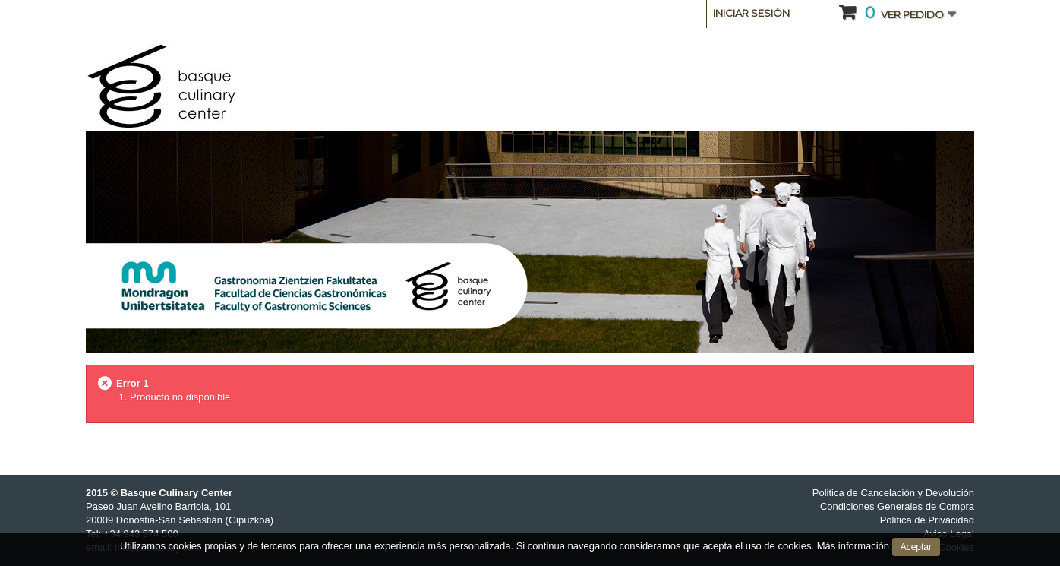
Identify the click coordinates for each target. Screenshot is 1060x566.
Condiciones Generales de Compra (897, 506)
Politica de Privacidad (927, 520)
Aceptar (916, 547)
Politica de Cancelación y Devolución (893, 492)
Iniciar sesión (751, 13)
